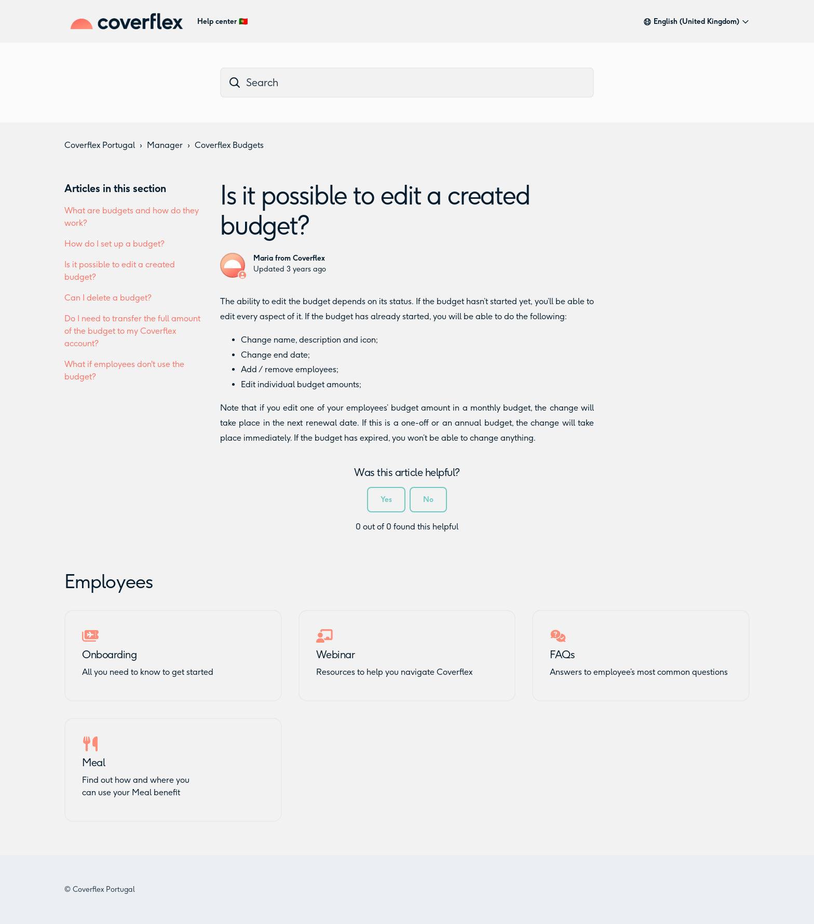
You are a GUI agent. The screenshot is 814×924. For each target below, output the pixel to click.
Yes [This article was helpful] (386, 499)
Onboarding (109, 654)
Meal (93, 762)
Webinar (335, 654)
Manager (165, 145)
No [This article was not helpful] (428, 499)
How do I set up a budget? (114, 244)
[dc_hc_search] (407, 82)
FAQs (562, 654)
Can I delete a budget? (108, 298)
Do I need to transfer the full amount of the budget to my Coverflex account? (132, 331)
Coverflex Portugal (99, 145)
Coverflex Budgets (229, 145)
